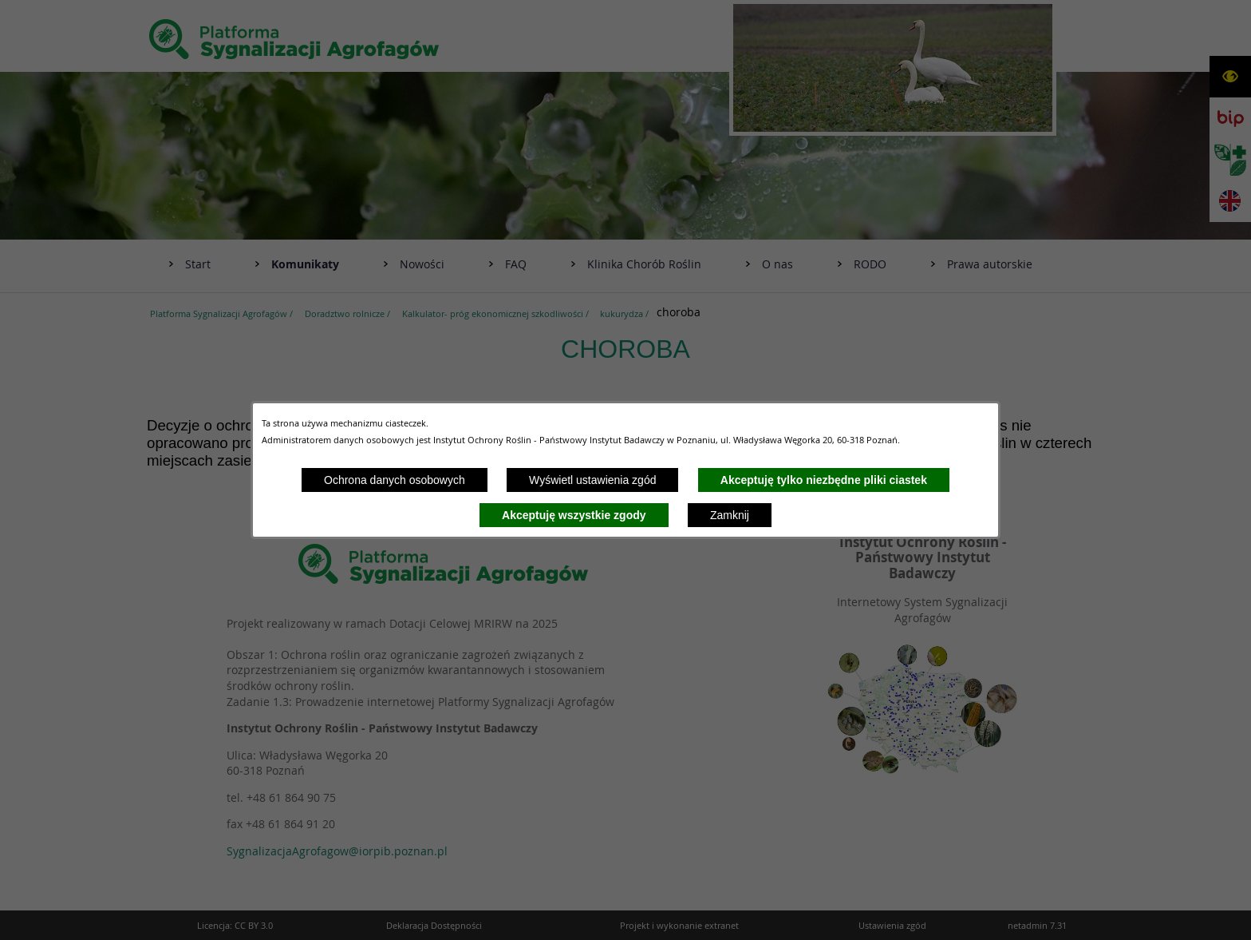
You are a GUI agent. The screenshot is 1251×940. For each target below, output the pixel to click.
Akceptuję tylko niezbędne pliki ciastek (823, 480)
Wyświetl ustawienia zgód (592, 480)
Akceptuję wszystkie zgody (574, 515)
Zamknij (729, 515)
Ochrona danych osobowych (394, 480)
